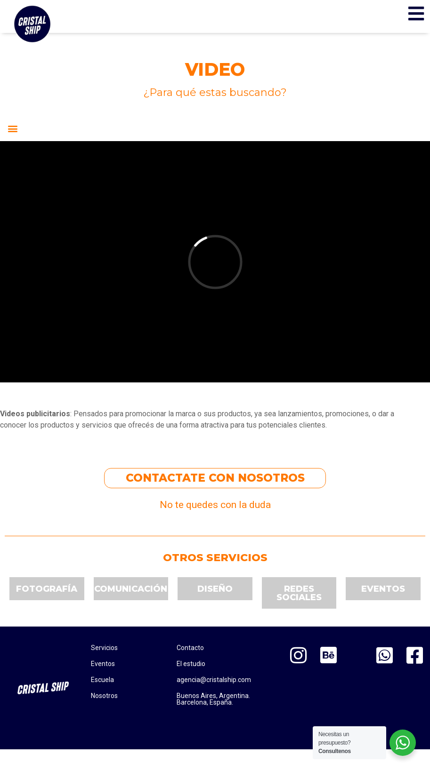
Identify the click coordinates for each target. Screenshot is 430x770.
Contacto (190, 647)
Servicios (104, 647)
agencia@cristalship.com (214, 679)
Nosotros (104, 695)
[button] (12, 128)
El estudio (191, 663)
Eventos (103, 663)
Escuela (102, 679)
